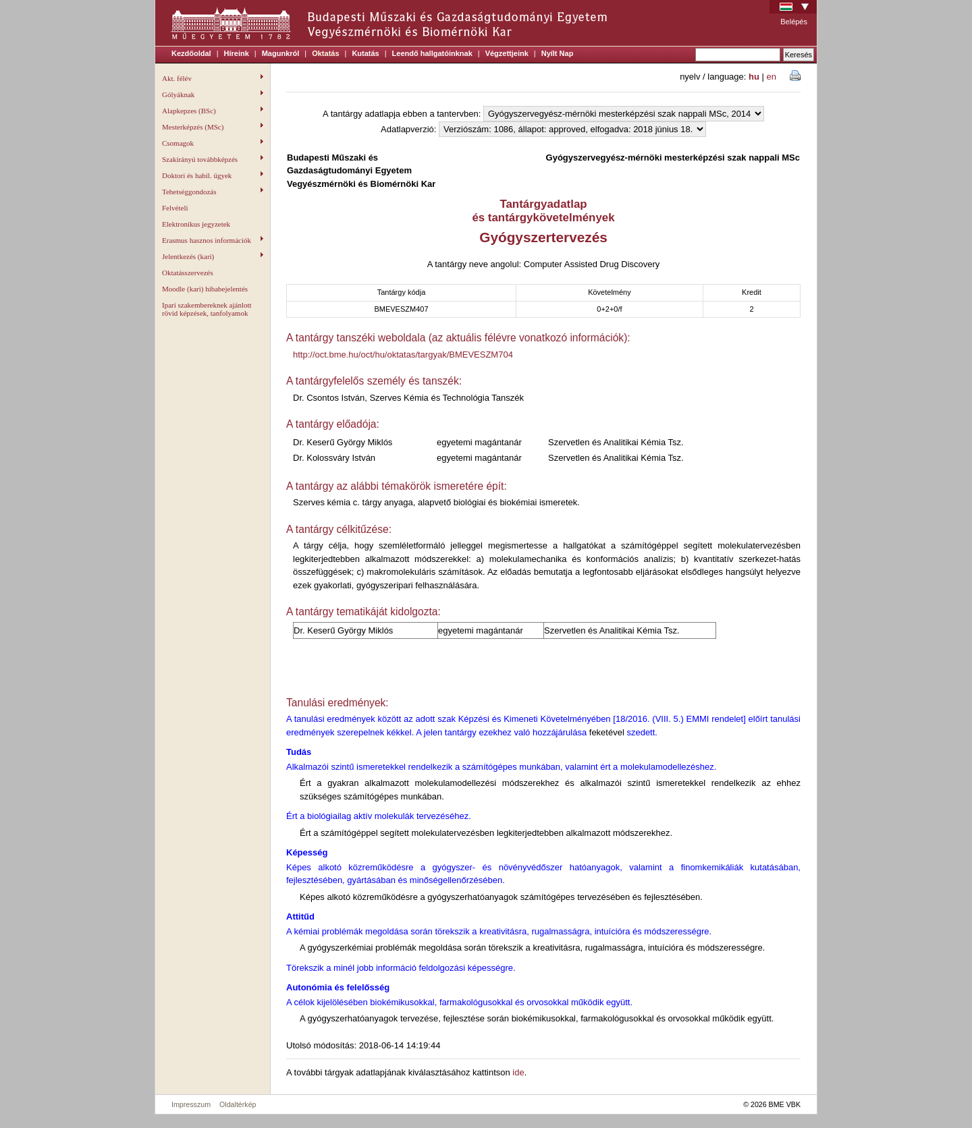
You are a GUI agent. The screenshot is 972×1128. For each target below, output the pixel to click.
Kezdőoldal (191, 53)
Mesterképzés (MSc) (212, 127)
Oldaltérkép (237, 1104)
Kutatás (365, 53)
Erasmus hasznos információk (212, 240)
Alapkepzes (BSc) (212, 111)
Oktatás (325, 53)
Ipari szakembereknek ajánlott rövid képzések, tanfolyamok (207, 309)
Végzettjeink (507, 53)
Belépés (793, 22)
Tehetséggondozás (212, 192)
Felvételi (175, 208)
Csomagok (212, 143)
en (771, 77)
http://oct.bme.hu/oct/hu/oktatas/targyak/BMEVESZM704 (403, 354)
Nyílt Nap (557, 53)
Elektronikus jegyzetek (196, 224)
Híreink (236, 53)
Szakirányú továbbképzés (212, 159)
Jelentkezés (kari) (212, 256)
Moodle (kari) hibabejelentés (205, 289)
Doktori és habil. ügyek (212, 175)
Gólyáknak (212, 94)
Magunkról (281, 53)
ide (518, 1072)
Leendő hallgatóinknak (432, 53)
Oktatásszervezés (187, 273)
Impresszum (191, 1104)
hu (754, 77)
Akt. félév (212, 78)
